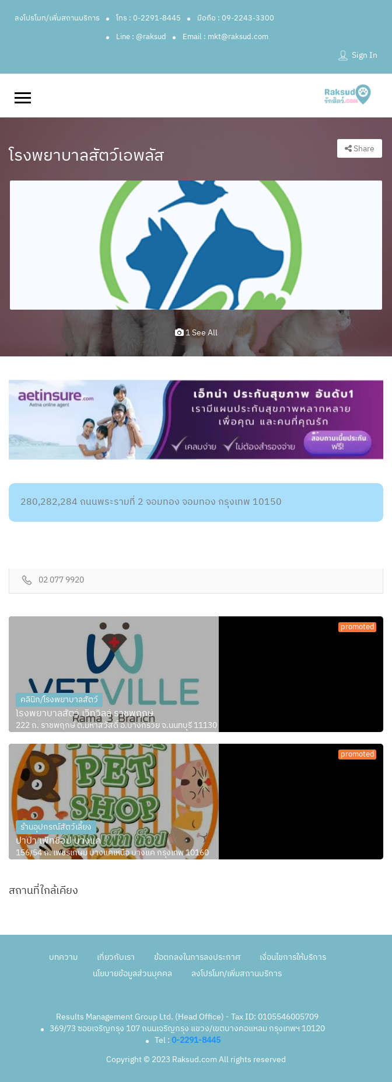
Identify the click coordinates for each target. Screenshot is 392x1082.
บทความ (63, 957)
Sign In (364, 55)
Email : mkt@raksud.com (225, 36)
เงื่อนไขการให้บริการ (293, 957)
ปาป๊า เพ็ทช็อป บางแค (58, 841)
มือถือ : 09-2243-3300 (235, 18)
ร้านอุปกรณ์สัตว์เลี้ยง (56, 827)
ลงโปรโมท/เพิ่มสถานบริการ (57, 18)
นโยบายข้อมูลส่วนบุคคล (132, 973)
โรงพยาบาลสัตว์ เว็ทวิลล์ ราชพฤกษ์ (84, 714)
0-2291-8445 (196, 1040)
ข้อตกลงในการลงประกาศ (197, 957)
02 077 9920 (61, 580)
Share (359, 148)
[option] (196, 245)
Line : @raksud (141, 36)
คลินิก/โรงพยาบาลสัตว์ (59, 699)
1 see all (196, 332)
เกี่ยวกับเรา (116, 957)
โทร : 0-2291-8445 (148, 18)
